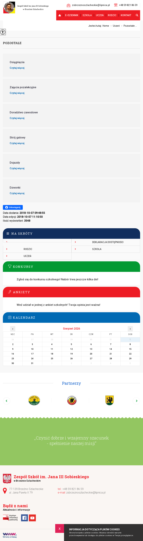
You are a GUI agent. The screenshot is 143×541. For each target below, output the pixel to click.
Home (106, 26)
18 (52, 354)
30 (13, 363)
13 (91, 349)
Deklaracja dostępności (107, 242)
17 (32, 354)
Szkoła (87, 15)
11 (52, 349)
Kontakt (126, 15)
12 (71, 349)
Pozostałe (12, 43)
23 (13, 358)
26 (71, 358)
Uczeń (100, 15)
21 (111, 354)
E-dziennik (71, 15)
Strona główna (58, 15)
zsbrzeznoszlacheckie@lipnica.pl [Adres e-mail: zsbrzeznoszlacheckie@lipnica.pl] (85, 492)
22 (130, 354)
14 (111, 349)
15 (130, 349)
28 (111, 358)
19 (71, 354)
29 (130, 358)
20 (91, 354)
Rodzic (112, 15)
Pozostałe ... (128, 26)
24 (32, 358)
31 (32, 363)
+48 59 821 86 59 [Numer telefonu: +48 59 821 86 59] (73, 489)
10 (32, 349)
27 (91, 358)
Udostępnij (12, 207)
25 (52, 358)
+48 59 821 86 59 (125, 5)
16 (13, 354)
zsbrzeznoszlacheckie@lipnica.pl (88, 5)
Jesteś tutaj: (95, 26)
